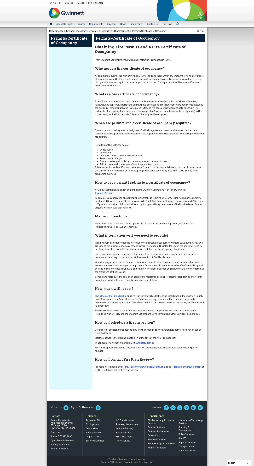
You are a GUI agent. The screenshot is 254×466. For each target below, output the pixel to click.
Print (200, 31)
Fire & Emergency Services (161, 443)
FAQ (89, 3)
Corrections (154, 435)
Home (50, 23)
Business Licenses (95, 440)
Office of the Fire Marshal (113, 296)
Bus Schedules (123, 432)
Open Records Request (62, 440)
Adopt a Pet (92, 428)
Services (68, 3)
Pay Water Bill (55, 3)
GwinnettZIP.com (104, 193)
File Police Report (125, 436)
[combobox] (238, 463)
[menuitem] (64, 24)
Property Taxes (93, 436)
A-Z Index (80, 3)
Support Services (187, 442)
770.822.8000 (65, 436)
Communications (156, 427)
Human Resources (157, 447)
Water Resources (187, 450)
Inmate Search (93, 432)
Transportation (186, 446)
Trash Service (123, 440)
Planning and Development (187, 366)
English (231, 463)
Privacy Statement (60, 444)
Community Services (158, 431)
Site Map (98, 3)
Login (199, 18)
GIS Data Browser (125, 420)
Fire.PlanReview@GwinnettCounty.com (145, 366)
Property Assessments (128, 424)
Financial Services (157, 439)
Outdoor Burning (124, 428)
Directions (56, 432)
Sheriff (182, 438)
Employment (92, 424)
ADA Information (59, 448)
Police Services (186, 434)
